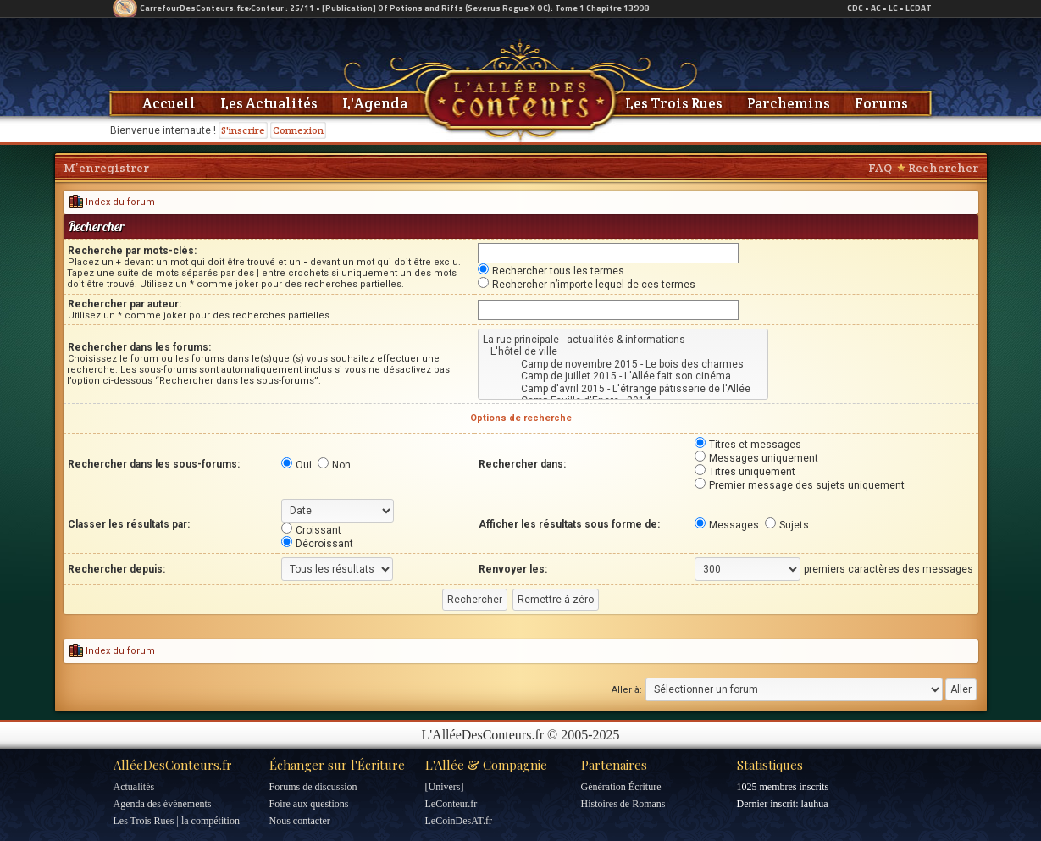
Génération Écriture (621, 787)
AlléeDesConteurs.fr (173, 764)
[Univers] (444, 787)
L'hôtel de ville (623, 351)
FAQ (880, 167)
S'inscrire (243, 130)
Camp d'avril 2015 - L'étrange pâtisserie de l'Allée (623, 389)
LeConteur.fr (451, 804)
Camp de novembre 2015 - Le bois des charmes (623, 364)
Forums (881, 103)
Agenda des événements (163, 804)
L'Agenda (374, 103)
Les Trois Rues (674, 103)
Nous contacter (299, 821)
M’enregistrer (106, 167)
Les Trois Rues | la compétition (177, 821)
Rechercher (943, 167)
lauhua (814, 804)
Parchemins (788, 103)
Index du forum (112, 201)
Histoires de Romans (623, 804)
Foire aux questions (309, 804)
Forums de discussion (313, 787)
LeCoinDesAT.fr (458, 821)
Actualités (134, 787)
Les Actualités (269, 103)
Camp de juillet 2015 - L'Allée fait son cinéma (623, 376)
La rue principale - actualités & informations (623, 340)
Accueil (169, 103)
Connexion (298, 130)
